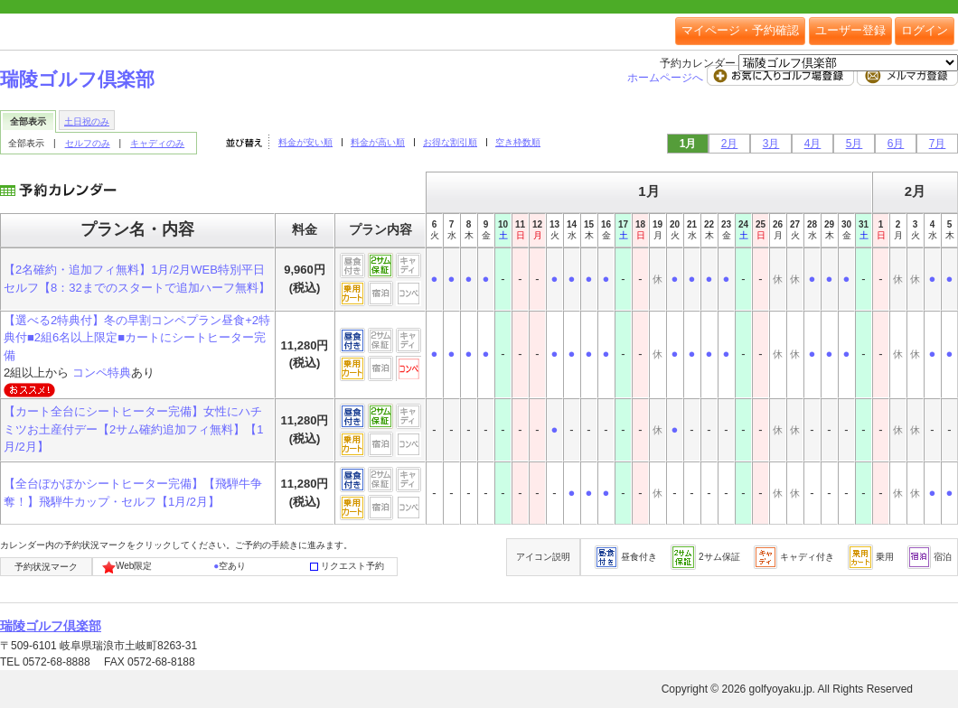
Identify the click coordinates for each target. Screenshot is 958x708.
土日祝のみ (86, 121)
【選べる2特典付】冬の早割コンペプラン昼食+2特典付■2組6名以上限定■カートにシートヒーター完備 (137, 337)
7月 (937, 143)
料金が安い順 (305, 142)
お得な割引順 (450, 142)
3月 (771, 143)
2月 (729, 143)
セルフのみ (87, 143)
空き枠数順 (517, 142)
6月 (896, 143)
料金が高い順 (378, 142)
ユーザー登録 (850, 30)
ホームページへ (666, 77)
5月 (854, 143)
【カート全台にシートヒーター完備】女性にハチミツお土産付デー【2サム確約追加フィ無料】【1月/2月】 (133, 429)
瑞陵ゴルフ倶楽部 (77, 79)
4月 (813, 143)
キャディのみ (157, 143)
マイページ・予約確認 (740, 30)
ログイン (924, 30)
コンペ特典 (101, 372)
